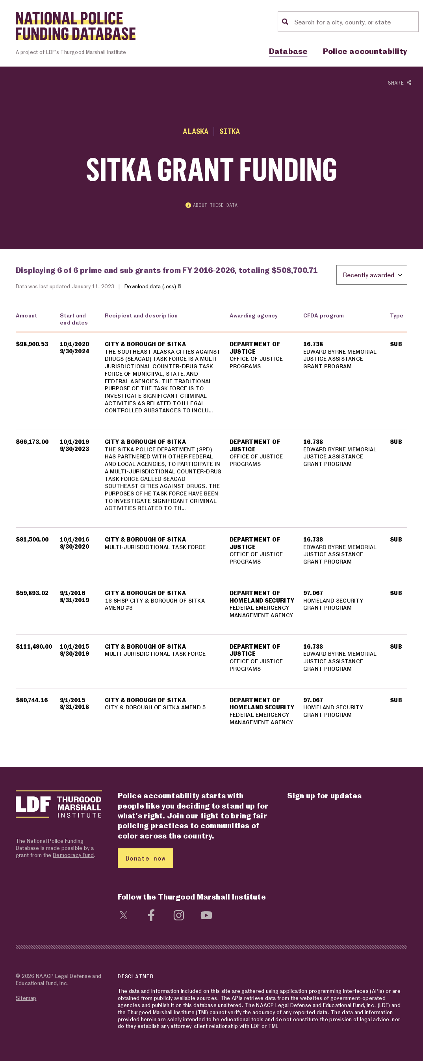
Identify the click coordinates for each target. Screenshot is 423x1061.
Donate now (145, 858)
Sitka (229, 131)
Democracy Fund (73, 854)
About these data (211, 205)
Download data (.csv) (153, 286)
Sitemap (26, 997)
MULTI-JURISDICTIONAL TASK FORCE (155, 546)
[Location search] (355, 22)
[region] (211, 523)
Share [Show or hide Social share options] (399, 83)
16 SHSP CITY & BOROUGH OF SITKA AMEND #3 (155, 604)
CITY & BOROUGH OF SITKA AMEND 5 (155, 706)
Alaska (195, 131)
